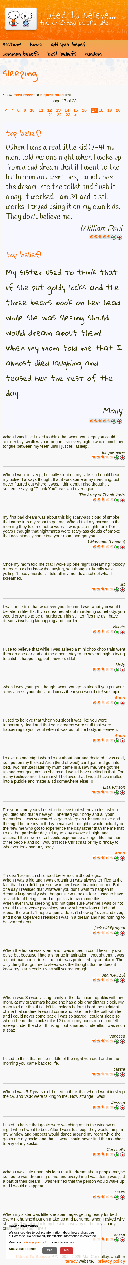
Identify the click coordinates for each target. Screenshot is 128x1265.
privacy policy (111, 1261)
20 (118, 110)
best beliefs (61, 53)
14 (67, 110)
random (93, 53)
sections (12, 44)
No (66, 1250)
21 (50, 115)
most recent (24, 95)
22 (59, 115)
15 (75, 110)
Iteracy (71, 1261)
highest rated (52, 95)
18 (101, 110)
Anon (119, 697)
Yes (49, 1250)
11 (41, 110)
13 (58, 110)
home (36, 44)
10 (32, 110)
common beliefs (21, 53)
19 (109, 110)
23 (68, 115)
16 (84, 110)
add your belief (68, 44)
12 (49, 110)
